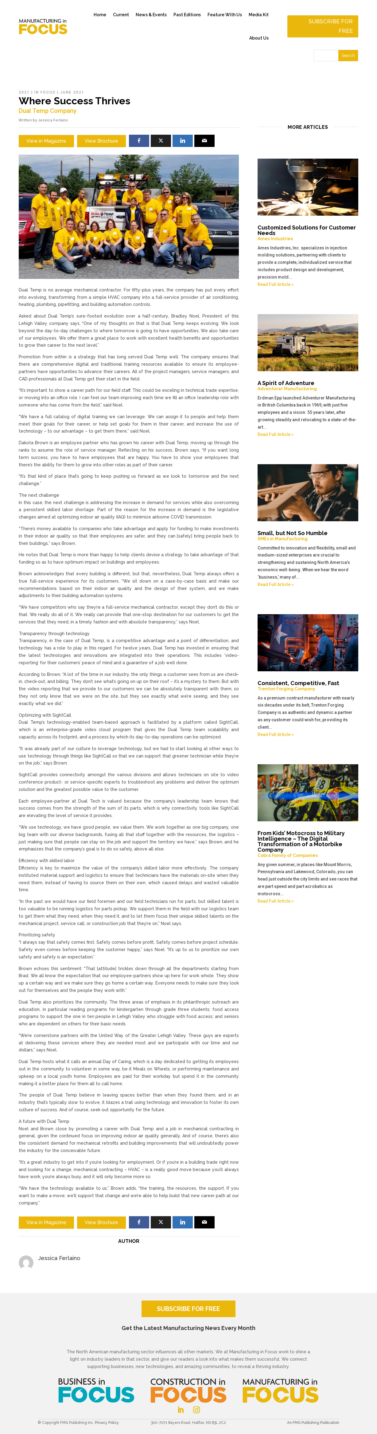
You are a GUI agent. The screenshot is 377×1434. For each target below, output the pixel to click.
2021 (24, 92)
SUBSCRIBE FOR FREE (188, 1309)
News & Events (151, 14)
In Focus (45, 92)
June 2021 (72, 92)
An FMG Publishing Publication (313, 1423)
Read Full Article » (275, 284)
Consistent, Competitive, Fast (308, 686)
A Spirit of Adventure (308, 385)
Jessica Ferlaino (53, 120)
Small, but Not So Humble (308, 536)
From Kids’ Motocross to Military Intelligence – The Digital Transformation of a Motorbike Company (308, 844)
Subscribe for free (331, 26)
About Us (259, 38)
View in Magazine (46, 141)
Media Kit (259, 14)
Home (100, 14)
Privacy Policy (107, 1423)
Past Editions (187, 14)
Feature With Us (225, 14)
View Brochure (101, 141)
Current (121, 14)
